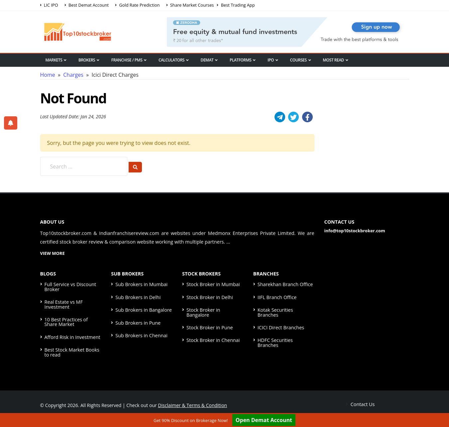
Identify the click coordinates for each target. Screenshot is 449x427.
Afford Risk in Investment (72, 337)
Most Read (335, 60)
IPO (273, 60)
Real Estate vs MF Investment (64, 304)
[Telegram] (280, 117)
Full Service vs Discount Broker (70, 286)
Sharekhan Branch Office (285, 284)
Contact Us (362, 404)
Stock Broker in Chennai (213, 340)
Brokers (88, 60)
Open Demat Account (264, 420)
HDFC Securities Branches (275, 342)
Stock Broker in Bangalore (203, 312)
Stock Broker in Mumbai (213, 284)
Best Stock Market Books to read (72, 352)
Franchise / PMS (129, 60)
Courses (300, 60)
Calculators (174, 60)
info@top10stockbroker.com (354, 231)
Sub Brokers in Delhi (138, 297)
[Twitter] (293, 117)
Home (47, 74)
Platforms (243, 60)
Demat (209, 60)
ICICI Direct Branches (281, 327)
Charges (73, 74)
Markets (56, 60)
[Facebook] (307, 117)
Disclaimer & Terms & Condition (192, 405)
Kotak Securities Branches (275, 312)
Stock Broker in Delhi (209, 297)
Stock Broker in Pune (209, 327)
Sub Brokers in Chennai (141, 335)
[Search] (135, 167)
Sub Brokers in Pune (138, 323)
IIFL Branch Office (277, 297)
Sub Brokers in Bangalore (143, 310)
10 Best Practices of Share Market (66, 321)
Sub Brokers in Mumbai (141, 284)
